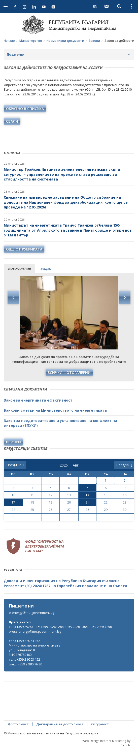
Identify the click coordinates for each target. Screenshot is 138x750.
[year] (64, 465)
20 (69, 502)
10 (13, 495)
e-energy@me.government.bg (31, 612)
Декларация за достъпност (60, 724)
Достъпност (18, 724)
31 (13, 517)
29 (106, 510)
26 (50, 510)
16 (124, 495)
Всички (13, 442)
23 (124, 502)
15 (106, 495)
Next (124, 297)
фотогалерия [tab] (19, 268)
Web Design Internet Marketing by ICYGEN (106, 743)
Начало (9, 41)
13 (69, 495)
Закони (94, 41)
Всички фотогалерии (69, 372)
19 (50, 502)
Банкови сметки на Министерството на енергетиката (55, 410)
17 (13, 502)
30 (124, 510)
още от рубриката (24, 249)
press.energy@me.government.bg (35, 631)
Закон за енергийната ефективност (38, 400)
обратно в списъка (25, 108)
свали (12, 121)
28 (87, 510)
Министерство (30, 41)
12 (50, 495)
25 (32, 510)
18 (32, 502)
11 (32, 495)
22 (106, 502)
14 (87, 495)
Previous (13, 297)
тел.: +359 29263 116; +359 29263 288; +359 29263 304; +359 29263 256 (60, 626)
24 (13, 510)
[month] (77, 465)
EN (95, 6)
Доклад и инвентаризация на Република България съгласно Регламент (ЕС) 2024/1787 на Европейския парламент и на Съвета (65, 583)
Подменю (15, 54)
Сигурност (100, 724)
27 (69, 510)
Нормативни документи (65, 41)
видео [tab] (46, 268)
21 (87, 502)
